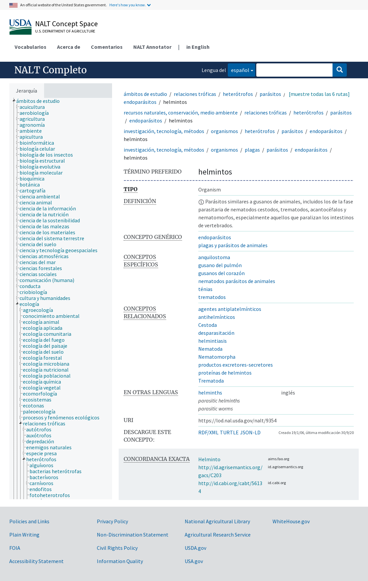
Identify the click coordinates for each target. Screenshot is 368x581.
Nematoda (210, 348)
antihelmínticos (216, 317)
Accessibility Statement (36, 561)
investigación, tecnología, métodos (164, 131)
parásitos (270, 94)
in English (198, 46)
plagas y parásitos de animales (233, 245)
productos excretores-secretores (235, 364)
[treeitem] (41, 101)
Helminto (209, 459)
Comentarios (107, 46)
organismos (224, 131)
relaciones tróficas (195, 94)
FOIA (14, 548)
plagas (252, 149)
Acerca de (68, 46)
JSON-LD (250, 432)
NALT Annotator (152, 46)
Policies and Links (29, 521)
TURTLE (229, 432)
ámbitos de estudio (145, 94)
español (238, 69)
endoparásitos (140, 102)
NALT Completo (50, 70)
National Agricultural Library (217, 521)
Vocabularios (30, 46)
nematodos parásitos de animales (236, 281)
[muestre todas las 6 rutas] (319, 94)
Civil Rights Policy (117, 548)
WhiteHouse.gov (291, 521)
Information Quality (120, 561)
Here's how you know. (127, 4)
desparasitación (216, 332)
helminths (210, 392)
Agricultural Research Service (218, 534)
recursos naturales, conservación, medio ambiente (181, 112)
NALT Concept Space (66, 23)
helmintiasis (212, 340)
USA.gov (194, 561)
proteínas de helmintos (225, 372)
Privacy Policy (112, 521)
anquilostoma (214, 257)
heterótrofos (238, 94)
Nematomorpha (216, 356)
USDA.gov (195, 548)
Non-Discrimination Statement (132, 534)
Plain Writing (24, 534)
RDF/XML (208, 432)
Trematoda (211, 380)
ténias (205, 289)
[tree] (60, 298)
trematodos (212, 297)
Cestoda (207, 325)
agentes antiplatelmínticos (229, 309)
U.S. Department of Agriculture (65, 31)
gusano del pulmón (220, 265)
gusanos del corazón (221, 273)
